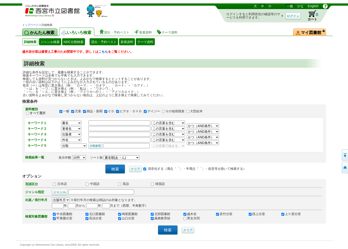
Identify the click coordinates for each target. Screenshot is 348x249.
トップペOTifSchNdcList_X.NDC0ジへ (344, 167)
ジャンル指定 (34, 192)
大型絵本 (196, 111)
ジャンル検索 (50, 42)
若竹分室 (224, 214)
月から (76, 205)
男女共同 (191, 218)
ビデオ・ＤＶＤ (131, 111)
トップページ (30, 24)
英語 (123, 184)
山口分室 (126, 218)
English (313, 6)
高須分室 (93, 218)
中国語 (92, 184)
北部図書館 (160, 214)
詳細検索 (30, 42)
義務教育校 (160, 218)
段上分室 (257, 214)
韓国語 (158, 184)
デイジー (153, 111)
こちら (103, 51)
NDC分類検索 (73, 42)
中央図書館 (62, 214)
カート (310, 15)
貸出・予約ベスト (104, 42)
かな (300, 6)
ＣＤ (111, 111)
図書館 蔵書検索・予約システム (69, 13)
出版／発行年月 (36, 200)
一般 (290, 6)
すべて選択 (38, 113)
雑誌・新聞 (94, 111)
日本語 (60, 184)
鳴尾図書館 (128, 214)
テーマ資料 (145, 42)
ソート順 (114, 157)
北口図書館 (95, 214)
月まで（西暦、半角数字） (125, 205)
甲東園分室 (62, 218)
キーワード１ (37, 123)
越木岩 (190, 214)
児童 (78, 111)
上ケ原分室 (291, 214)
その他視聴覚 (175, 111)
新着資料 (127, 42)
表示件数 (72, 157)
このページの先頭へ (344, 155)
